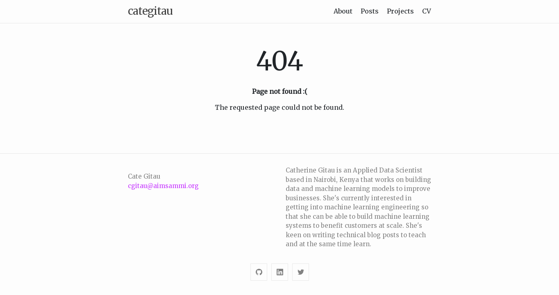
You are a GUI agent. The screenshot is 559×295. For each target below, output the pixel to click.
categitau (150, 11)
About (343, 11)
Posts (370, 11)
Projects (400, 11)
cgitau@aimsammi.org (163, 186)
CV (426, 11)
